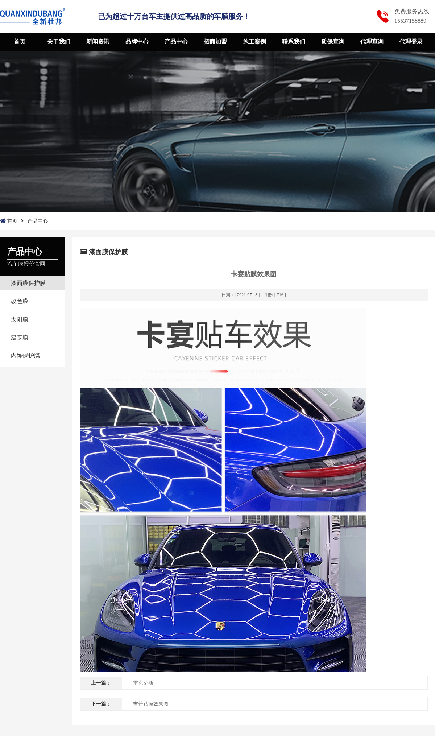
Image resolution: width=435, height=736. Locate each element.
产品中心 (176, 41)
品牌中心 (137, 41)
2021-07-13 (247, 294)
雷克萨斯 (143, 683)
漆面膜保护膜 (28, 283)
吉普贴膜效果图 (151, 704)
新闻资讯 (97, 41)
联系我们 (293, 41)
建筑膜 (19, 337)
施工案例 (254, 41)
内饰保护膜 (25, 355)
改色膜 (19, 301)
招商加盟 (215, 41)
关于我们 (58, 41)
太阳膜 (19, 319)
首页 (19, 41)
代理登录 (411, 41)
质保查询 (332, 41)
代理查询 (372, 41)
